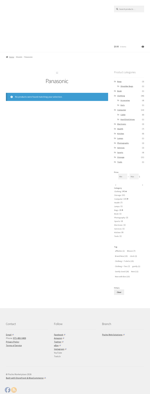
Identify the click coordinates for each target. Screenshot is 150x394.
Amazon (59, 338)
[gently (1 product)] (136, 266)
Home (11, 57)
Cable (122, 114)
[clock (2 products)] (133, 256)
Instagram (60, 349)
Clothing (121, 96)
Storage (120, 157)
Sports (120, 152)
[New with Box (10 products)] (122, 276)
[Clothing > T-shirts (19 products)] (124, 261)
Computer (121, 110)
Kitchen (120, 133)
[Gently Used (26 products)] (122, 271)
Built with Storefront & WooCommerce (26, 377)
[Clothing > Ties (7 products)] (122, 266)
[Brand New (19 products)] (121, 256)
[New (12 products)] (134, 271)
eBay (57, 345)
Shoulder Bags (126, 86)
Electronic (121, 124)
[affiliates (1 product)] (120, 251)
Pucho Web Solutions (113, 334)
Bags (119, 81)
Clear (119, 292)
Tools (119, 162)
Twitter (58, 341)
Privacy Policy (12, 341)
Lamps (120, 138)
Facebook (59, 334)
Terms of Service (14, 345)
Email (10, 334)
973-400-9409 (19, 338)
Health (120, 129)
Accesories (125, 100)
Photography (123, 143)
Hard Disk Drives (127, 119)
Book (119, 91)
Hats (122, 105)
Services (121, 147)
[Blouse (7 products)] (131, 251)
